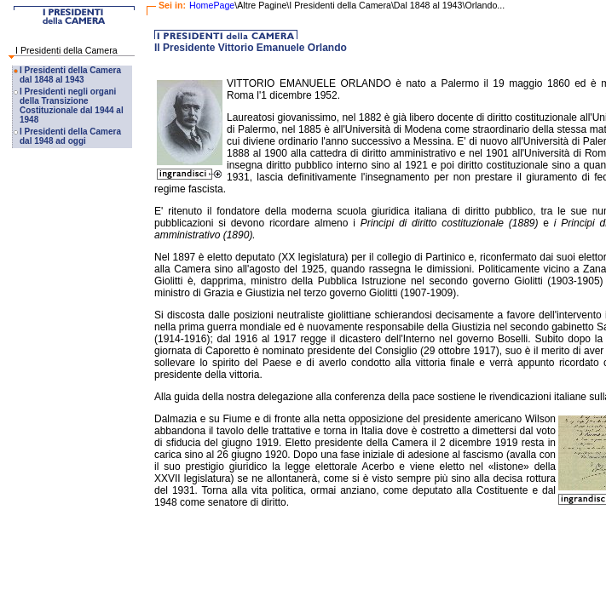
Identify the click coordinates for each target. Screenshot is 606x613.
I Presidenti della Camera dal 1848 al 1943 (70, 75)
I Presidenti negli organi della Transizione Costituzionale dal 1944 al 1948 (72, 105)
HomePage (211, 5)
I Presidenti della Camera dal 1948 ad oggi (70, 136)
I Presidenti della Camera (66, 50)
